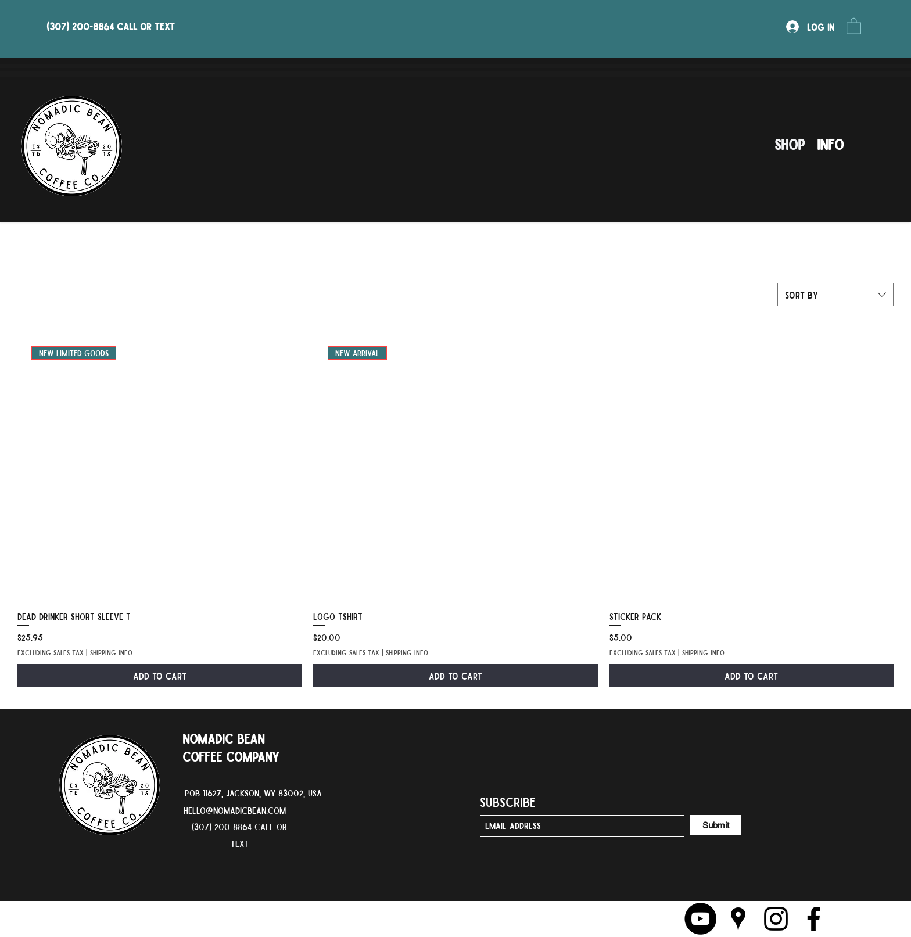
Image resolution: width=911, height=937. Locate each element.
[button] (854, 25)
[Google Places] (738, 919)
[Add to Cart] (159, 675)
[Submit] (715, 825)
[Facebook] (814, 919)
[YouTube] (700, 919)
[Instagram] (776, 919)
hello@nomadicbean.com (235, 810)
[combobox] (835, 294)
